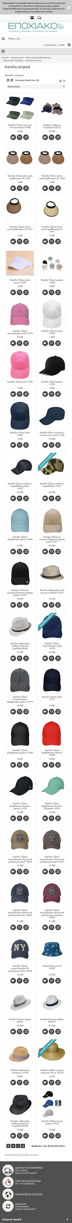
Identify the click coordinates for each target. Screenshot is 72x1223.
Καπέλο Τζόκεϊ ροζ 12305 (20, 381)
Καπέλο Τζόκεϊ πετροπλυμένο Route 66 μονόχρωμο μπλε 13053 (20, 912)
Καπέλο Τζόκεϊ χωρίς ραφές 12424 (52, 1122)
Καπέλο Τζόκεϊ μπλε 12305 (20, 433)
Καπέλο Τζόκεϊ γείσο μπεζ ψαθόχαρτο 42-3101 (20, 227)
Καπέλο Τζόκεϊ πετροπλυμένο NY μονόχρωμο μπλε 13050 (20, 968)
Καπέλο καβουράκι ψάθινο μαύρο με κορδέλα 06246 (20, 1123)
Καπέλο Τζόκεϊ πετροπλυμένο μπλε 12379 (52, 646)
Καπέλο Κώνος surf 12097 (52, 967)
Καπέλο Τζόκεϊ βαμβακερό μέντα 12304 (20, 538)
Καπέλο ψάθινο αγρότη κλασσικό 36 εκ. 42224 (52, 1071)
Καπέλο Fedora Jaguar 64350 (20, 1020)
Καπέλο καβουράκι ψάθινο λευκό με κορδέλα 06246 (20, 646)
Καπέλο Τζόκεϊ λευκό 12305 (52, 332)
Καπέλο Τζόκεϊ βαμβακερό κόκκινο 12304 (52, 752)
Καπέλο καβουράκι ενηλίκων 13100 (20, 1071)
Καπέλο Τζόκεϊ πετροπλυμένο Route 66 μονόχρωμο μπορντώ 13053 (52, 914)
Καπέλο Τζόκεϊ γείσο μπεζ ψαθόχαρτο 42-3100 (52, 176)
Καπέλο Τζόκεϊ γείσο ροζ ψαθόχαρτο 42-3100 (20, 176)
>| (23, 1146)
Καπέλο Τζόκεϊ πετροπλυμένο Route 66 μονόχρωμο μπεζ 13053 (20, 859)
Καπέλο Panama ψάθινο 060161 (52, 1020)
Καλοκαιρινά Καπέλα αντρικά (22, 1154)
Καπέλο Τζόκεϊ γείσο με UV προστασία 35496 (20, 126)
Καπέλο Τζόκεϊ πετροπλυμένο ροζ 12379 (20, 332)
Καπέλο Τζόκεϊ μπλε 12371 (52, 698)
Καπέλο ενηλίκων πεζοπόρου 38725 (52, 126)
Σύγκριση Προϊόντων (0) (27, 80)
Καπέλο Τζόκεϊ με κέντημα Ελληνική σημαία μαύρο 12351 (20, 592)
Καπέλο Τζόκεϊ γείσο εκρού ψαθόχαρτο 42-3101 (52, 229)
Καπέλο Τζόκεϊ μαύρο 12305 (52, 382)
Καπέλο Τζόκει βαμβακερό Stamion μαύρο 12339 (20, 806)
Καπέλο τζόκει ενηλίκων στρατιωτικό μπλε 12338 (52, 433)
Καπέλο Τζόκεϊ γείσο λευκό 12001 (20, 281)
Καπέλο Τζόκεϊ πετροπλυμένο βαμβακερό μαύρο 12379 (20, 699)
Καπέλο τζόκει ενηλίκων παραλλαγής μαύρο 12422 (20, 486)
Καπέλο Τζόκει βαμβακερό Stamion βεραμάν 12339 (52, 806)
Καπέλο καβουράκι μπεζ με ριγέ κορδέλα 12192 (52, 591)
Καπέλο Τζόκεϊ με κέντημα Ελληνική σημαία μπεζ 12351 (52, 539)
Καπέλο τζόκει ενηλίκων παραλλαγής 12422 (52, 484)
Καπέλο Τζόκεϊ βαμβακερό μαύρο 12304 (20, 751)
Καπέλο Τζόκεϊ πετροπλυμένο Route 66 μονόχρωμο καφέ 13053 (52, 859)
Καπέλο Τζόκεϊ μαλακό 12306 (52, 281)
